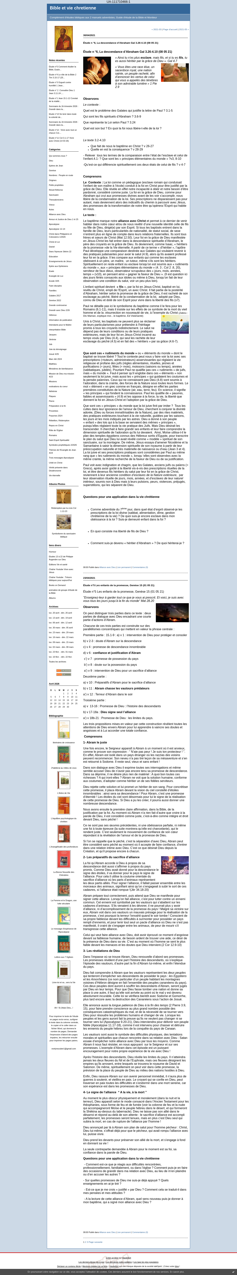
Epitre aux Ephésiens (58, 266)
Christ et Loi (54, 242)
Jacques (53, 335)
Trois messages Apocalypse (61, 458)
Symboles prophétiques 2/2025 (63, 445)
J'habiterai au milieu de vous (63, 768)
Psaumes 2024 (55, 416)
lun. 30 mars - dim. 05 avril (61, 627)
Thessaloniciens (56, 200)
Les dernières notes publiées (119, 1262)
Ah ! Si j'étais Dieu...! (63, 1008)
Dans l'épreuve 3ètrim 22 (60, 251)
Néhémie (53, 391)
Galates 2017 (55, 295)
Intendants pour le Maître (60, 325)
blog (177, 1266)
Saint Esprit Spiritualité (59, 440)
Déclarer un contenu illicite (69, 1266)
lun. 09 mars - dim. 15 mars (61, 642)
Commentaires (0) (140, 567)
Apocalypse (54, 224)
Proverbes (53, 411)
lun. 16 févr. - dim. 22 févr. (60, 657)
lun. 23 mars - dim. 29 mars (61, 632)
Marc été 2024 (55, 359)
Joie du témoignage (58, 349)
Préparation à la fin (57, 406)
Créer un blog (112, 1258)
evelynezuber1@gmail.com (64, 1049)
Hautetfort (126, 1258)
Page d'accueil (170, 29)
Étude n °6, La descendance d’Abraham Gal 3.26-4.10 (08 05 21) (120, 42)
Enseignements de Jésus (60, 261)
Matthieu (53, 364)
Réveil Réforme (56, 190)
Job (50, 344)
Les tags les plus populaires (146, 1262)
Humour (52, 552)
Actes (51, 209)
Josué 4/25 (54, 354)
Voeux (51, 205)
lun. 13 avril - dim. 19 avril (60, 618)
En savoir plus (177, 1272)
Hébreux (53, 315)
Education (53, 256)
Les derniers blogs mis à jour (91, 1262)
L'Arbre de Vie (63, 793)
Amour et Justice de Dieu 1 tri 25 (63, 219)
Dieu (51, 161)
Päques (52, 396)
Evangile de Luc (56, 276)
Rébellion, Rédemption (59, 420)
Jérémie (52, 339)
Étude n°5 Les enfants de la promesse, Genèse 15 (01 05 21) (118, 585)
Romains (53, 435)
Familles (53, 290)
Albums (52, 598)
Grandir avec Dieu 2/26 (59, 310)
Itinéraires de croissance (64, 742)
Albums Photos (57, 484)
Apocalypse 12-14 (57, 229)
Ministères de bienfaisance (61, 369)
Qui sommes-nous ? (58, 156)
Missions (53, 381)
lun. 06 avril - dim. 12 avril (60, 622)
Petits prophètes (56, 185)
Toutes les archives (57, 662)
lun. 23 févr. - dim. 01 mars (61, 652)
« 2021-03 (156, 29)
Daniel (52, 247)
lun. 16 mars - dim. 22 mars (61, 637)
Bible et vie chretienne (73, 8)
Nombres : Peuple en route (61, 175)
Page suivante (95, 1242)
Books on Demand (57, 585)
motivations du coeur (58, 386)
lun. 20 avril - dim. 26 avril (60, 613)
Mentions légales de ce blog (94, 1266)
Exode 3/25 (54, 281)
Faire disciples (55, 286)
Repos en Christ (56, 425)
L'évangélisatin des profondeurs (63, 847)
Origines (53, 180)
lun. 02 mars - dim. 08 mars (61, 647)
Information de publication (60, 320)
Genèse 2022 (55, 300)
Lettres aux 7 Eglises (63, 957)
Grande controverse (58, 305)
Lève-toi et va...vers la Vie (63, 982)
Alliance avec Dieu (57, 214)
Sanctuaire (54, 195)
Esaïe (51, 271)
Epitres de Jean (56, 166)
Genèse (52, 170)
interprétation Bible (57, 330)
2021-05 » (184, 29)
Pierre (51, 401)
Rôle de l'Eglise (56, 430)
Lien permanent (124, 567)
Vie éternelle (54, 475)
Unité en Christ (55, 463)
